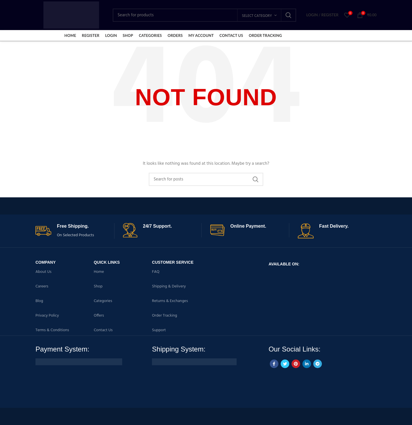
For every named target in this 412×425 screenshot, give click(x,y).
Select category (257, 16)
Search (288, 15)
